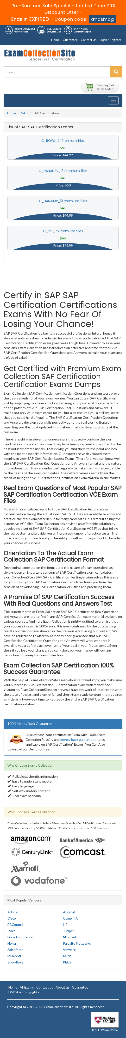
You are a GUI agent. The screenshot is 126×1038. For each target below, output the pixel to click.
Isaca (11, 931)
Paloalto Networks (77, 943)
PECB (67, 962)
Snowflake (15, 962)
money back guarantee (77, 739)
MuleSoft (14, 956)
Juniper (68, 931)
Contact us (44, 987)
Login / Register (110, 40)
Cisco (11, 918)
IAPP (67, 956)
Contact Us (88, 40)
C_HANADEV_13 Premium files (63, 170)
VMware (69, 950)
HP (65, 924)
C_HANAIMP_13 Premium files (63, 201)
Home (55, 40)
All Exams (27, 987)
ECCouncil (15, 924)
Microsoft (70, 937)
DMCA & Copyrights (23, 992)
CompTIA (70, 918)
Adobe (12, 912)
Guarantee (70, 40)
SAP (24, 113)
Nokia (11, 943)
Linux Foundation (20, 937)
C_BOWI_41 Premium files (63, 140)
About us (62, 987)
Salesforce (15, 950)
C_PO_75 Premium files (63, 231)
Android (69, 912)
